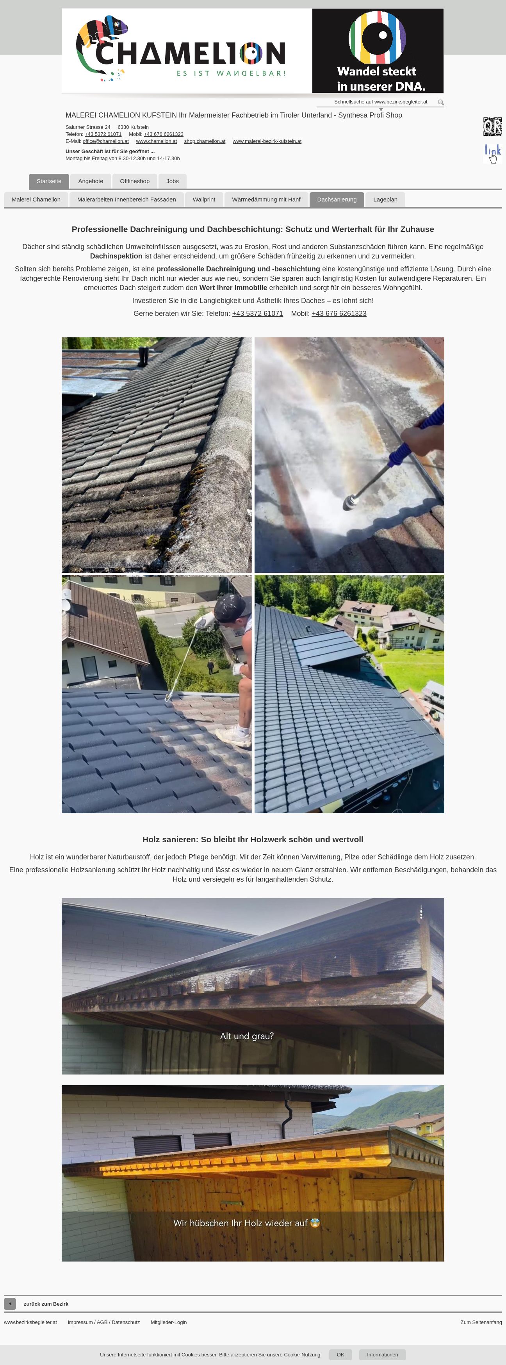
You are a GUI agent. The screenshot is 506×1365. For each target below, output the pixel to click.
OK (340, 1355)
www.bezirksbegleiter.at (30, 1322)
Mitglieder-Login (169, 1322)
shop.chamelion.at (205, 141)
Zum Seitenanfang (481, 1322)
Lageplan (385, 199)
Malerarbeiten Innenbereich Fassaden (126, 199)
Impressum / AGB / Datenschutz (104, 1322)
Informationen (382, 1355)
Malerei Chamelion (36, 199)
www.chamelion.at (156, 141)
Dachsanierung (337, 199)
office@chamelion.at (106, 141)
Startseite (49, 181)
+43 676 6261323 (164, 134)
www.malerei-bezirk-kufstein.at (267, 141)
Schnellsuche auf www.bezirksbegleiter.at (380, 102)
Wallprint (204, 199)
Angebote (90, 181)
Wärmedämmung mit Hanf (266, 199)
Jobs (172, 181)
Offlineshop (135, 181)
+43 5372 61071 (103, 134)
